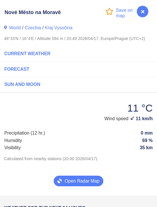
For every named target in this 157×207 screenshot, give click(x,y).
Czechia (33, 27)
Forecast (16, 69)
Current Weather (27, 53)
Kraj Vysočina (58, 27)
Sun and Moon (22, 84)
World (15, 27)
